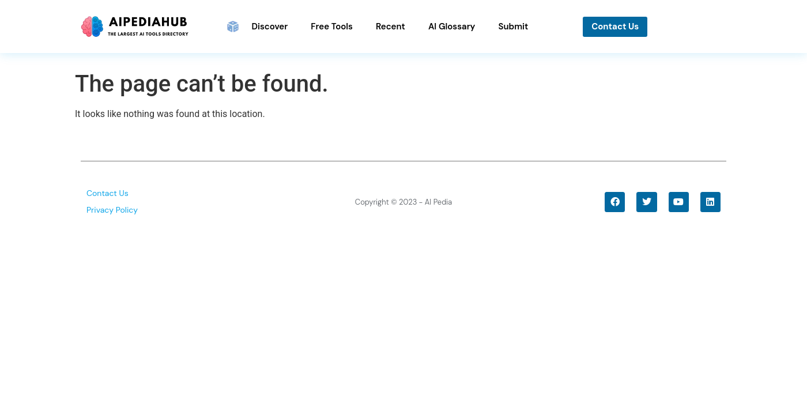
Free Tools (332, 26)
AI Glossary (452, 26)
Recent (390, 26)
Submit (513, 26)
